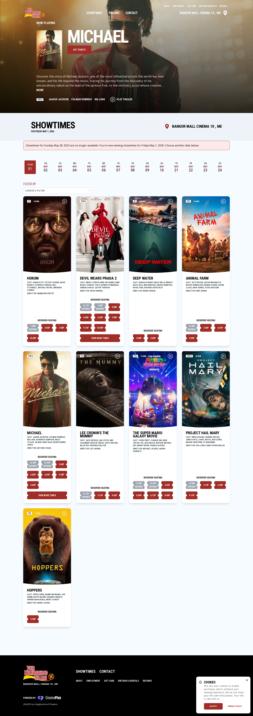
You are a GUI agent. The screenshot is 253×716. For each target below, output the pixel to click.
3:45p (61, 464)
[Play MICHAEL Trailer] (64, 356)
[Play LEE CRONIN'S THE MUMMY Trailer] (117, 356)
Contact (132, 13)
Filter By (29, 184)
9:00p (153, 338)
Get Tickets (79, 49)
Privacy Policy (235, 706)
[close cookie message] (246, 680)
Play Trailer (121, 99)
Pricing (114, 13)
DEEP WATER (143, 278)
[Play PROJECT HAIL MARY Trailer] (223, 356)
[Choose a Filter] (57, 191)
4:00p (47, 328)
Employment (179, 6)
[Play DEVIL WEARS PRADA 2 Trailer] (117, 201)
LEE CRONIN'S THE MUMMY (94, 434)
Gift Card (192, 6)
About (167, 6)
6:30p (100, 317)
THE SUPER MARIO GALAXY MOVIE (147, 434)
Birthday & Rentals (208, 6)
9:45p (33, 485)
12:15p (86, 307)
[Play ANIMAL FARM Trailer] (223, 201)
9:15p (86, 328)
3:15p (100, 495)
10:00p (33, 338)
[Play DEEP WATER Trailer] (170, 201)
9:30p (61, 474)
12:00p (139, 485)
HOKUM (33, 278)
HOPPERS (34, 590)
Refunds (223, 6)
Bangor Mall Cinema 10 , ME (204, 12)
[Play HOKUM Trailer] (64, 201)
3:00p (114, 307)
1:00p (33, 328)
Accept (213, 706)
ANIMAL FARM (197, 278)
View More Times (100, 338)
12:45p (47, 464)
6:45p (220, 328)
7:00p (61, 328)
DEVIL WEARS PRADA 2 (98, 278)
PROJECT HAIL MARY (202, 433)
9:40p (191, 338)
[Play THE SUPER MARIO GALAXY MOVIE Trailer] (170, 356)
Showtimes (94, 13)
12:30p (192, 328)
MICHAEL (34, 433)
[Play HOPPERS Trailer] (64, 513)
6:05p (33, 474)
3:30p (206, 328)
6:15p (153, 495)
